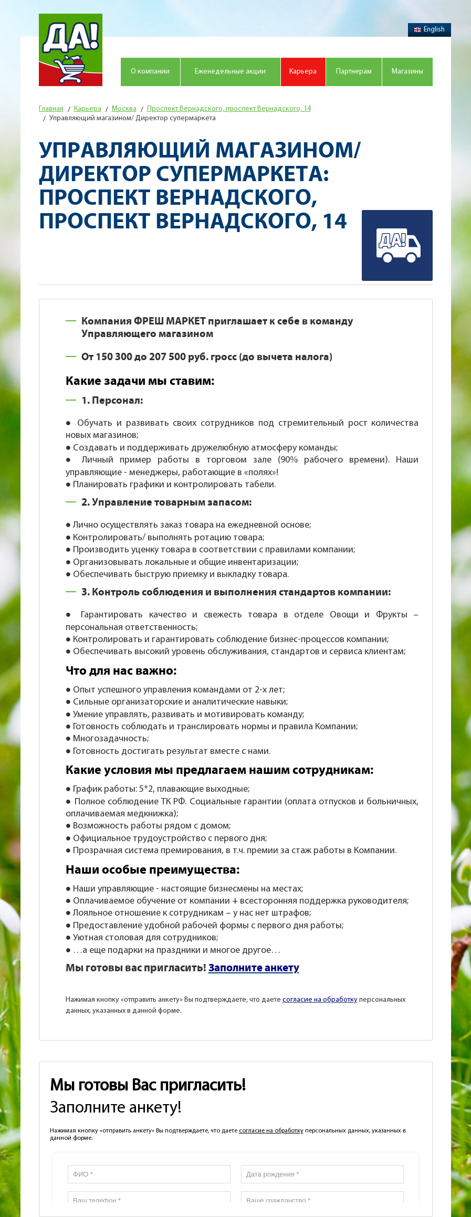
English (429, 29)
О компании (150, 72)
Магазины (407, 72)
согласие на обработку (271, 1131)
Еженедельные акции (230, 72)
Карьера (303, 72)
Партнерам (354, 72)
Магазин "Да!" (70, 50)
